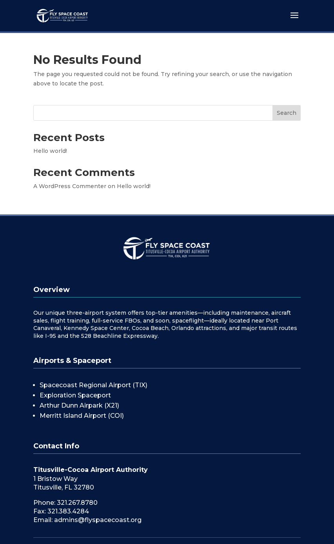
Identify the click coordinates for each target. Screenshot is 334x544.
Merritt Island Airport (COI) (82, 415)
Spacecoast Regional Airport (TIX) (93, 385)
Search (286, 112)
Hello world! (50, 150)
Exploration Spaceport (75, 395)
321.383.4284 (68, 511)
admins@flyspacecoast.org (98, 520)
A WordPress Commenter (69, 186)
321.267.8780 (77, 502)
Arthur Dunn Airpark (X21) (79, 405)
